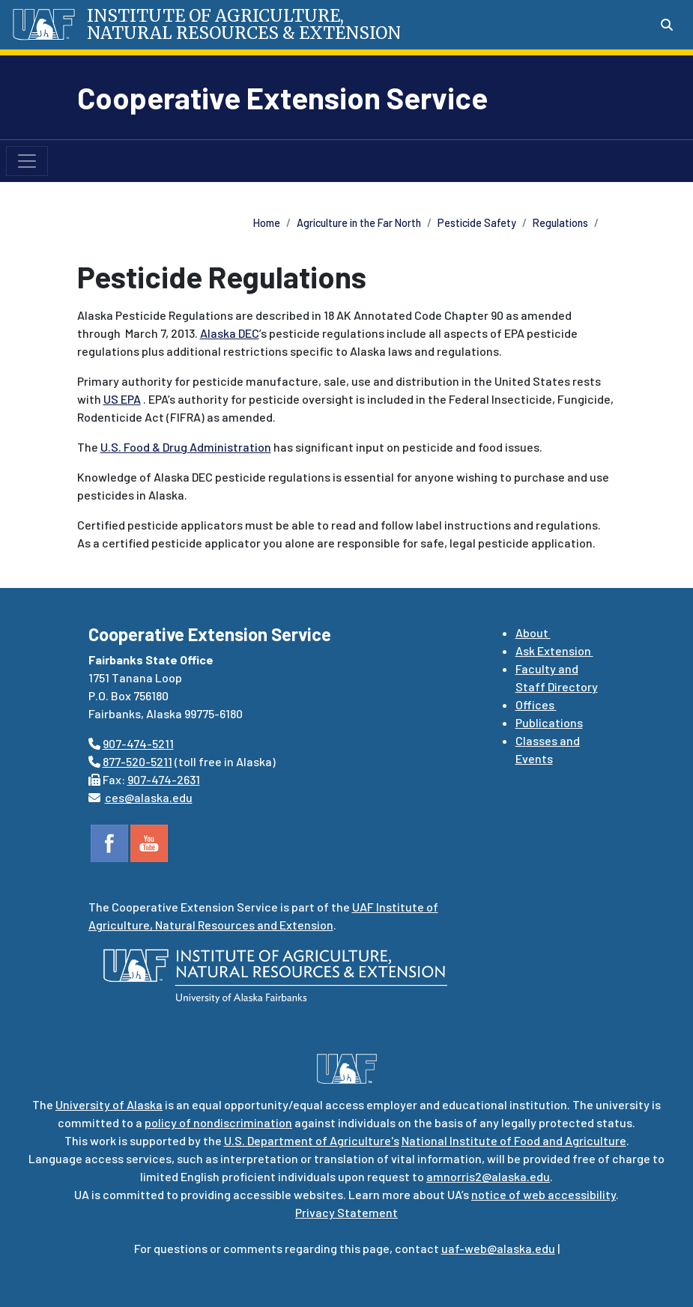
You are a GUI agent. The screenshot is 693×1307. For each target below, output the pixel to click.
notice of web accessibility (543, 1194)
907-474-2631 (163, 779)
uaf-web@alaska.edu (498, 1248)
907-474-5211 (138, 743)
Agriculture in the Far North (359, 222)
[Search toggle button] (667, 24)
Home (266, 222)
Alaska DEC (229, 333)
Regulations (560, 222)
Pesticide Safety (477, 222)
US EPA (122, 399)
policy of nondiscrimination (218, 1122)
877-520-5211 (137, 761)
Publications (549, 722)
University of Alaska (109, 1104)
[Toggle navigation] (27, 161)
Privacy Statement (346, 1212)
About (533, 632)
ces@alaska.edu (149, 797)
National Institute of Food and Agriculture (514, 1140)
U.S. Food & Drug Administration (185, 447)
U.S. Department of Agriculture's (311, 1140)
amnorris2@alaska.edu (488, 1176)
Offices (536, 704)
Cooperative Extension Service (282, 97)
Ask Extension (554, 650)
